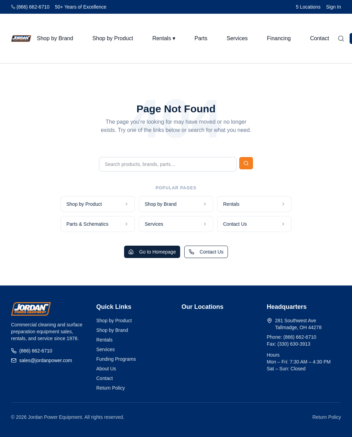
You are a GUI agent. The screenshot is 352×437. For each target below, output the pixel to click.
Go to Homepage (152, 252)
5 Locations (308, 7)
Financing (279, 38)
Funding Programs (116, 359)
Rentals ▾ (163, 38)
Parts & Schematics (97, 224)
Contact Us (254, 224)
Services (237, 38)
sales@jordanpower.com (41, 360)
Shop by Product (112, 38)
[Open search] (341, 38)
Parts (201, 38)
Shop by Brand (55, 38)
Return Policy (110, 388)
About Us (106, 368)
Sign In (333, 7)
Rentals (254, 204)
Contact (319, 38)
